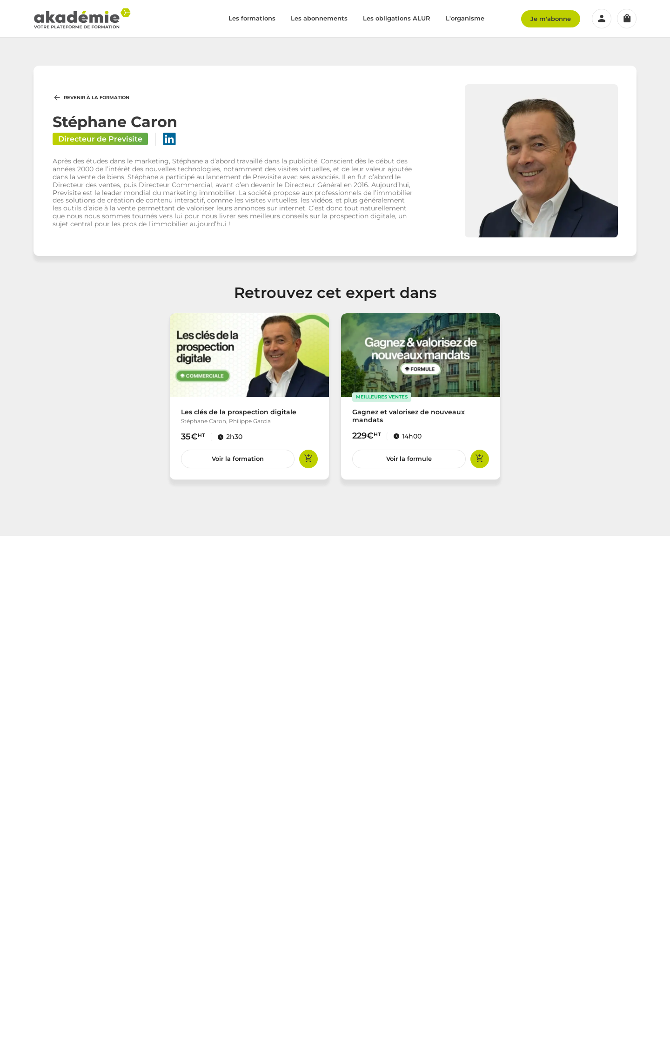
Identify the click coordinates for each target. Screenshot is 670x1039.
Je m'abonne (550, 18)
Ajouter (308, 459)
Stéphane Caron (203, 421)
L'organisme (465, 18)
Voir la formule (409, 458)
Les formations (251, 18)
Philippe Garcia (250, 421)
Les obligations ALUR (396, 18)
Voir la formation (238, 458)
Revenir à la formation (91, 98)
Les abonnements (319, 18)
